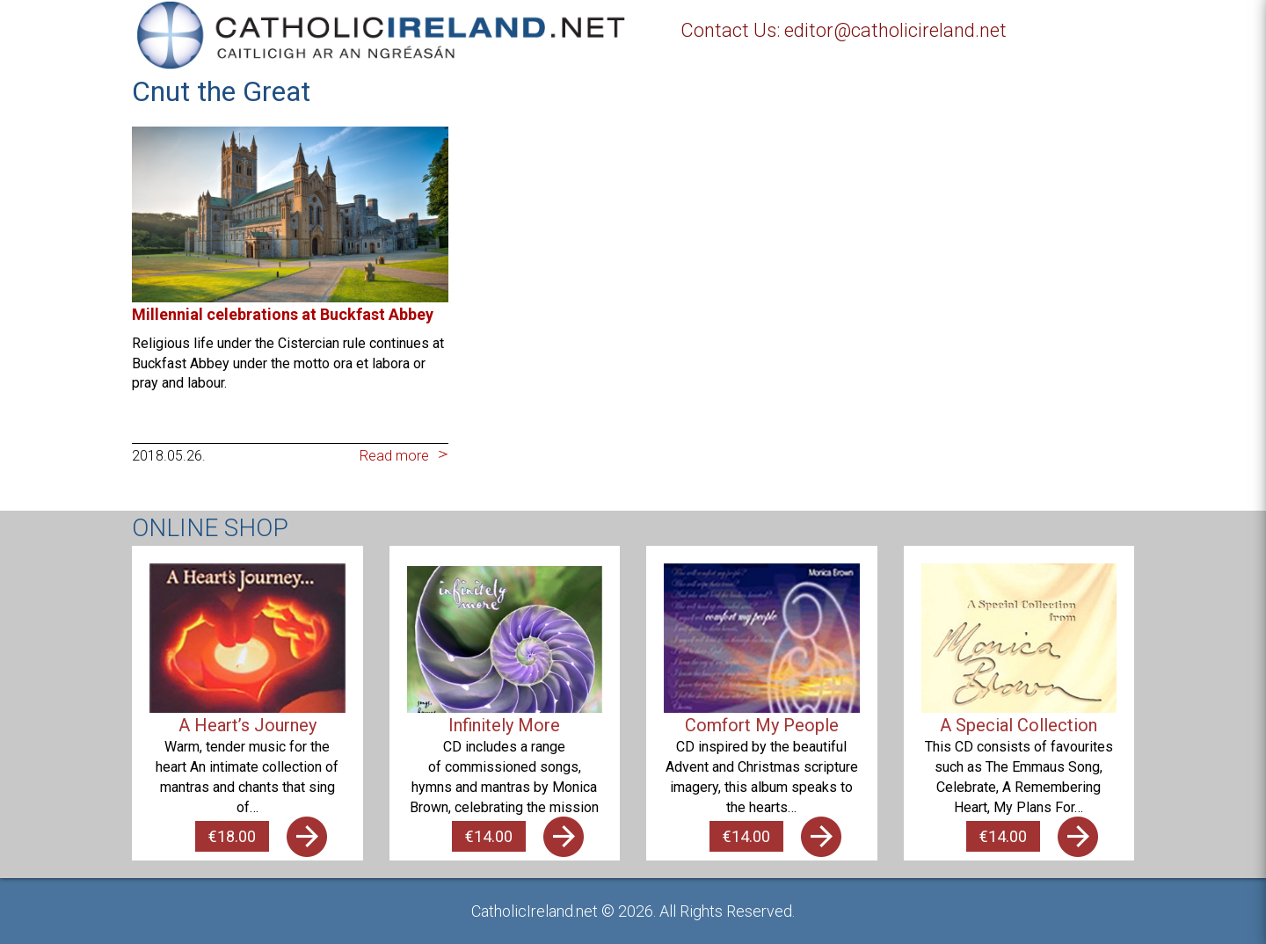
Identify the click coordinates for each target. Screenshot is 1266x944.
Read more (394, 455)
